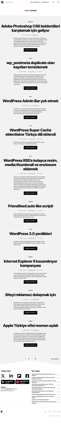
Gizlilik (49, 429)
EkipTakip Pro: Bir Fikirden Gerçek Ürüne (40, 417)
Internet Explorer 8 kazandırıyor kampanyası (30, 281)
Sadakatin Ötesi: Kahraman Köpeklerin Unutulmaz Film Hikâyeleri (43, 392)
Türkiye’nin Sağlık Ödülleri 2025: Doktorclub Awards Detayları (43, 414)
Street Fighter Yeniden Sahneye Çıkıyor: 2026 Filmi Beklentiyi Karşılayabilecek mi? (42, 402)
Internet (30, 274)
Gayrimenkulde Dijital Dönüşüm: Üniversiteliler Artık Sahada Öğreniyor (43, 409)
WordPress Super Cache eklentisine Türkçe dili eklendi (30, 149)
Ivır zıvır (30, 219)
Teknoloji (30, 39)
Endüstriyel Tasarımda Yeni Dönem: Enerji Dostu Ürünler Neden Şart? (44, 399)
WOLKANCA (2, 2)
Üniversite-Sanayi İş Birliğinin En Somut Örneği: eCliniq (43, 411)
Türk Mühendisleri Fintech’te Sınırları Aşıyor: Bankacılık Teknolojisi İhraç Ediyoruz (43, 406)
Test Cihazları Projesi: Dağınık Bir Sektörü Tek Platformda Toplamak (44, 420)
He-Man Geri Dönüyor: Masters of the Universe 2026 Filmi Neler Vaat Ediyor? (43, 395)
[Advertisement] (30, 13)
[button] (8, 399)
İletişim (58, 429)
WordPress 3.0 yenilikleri (30, 251)
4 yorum (40, 89)
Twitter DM (8, 406)
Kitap (31, 2)
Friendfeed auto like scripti (30, 223)
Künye (54, 429)
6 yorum (40, 191)
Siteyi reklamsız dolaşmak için (30, 312)
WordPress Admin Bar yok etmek (30, 118)
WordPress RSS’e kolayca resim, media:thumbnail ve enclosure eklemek (30, 182)
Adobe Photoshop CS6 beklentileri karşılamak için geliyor (30, 46)
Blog (30, 75)
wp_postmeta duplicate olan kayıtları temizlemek (30, 82)
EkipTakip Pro (37, 2)
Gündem (30, 338)
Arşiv (45, 429)
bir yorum (40, 156)
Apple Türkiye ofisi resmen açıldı (30, 343)
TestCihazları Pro (45, 2)
